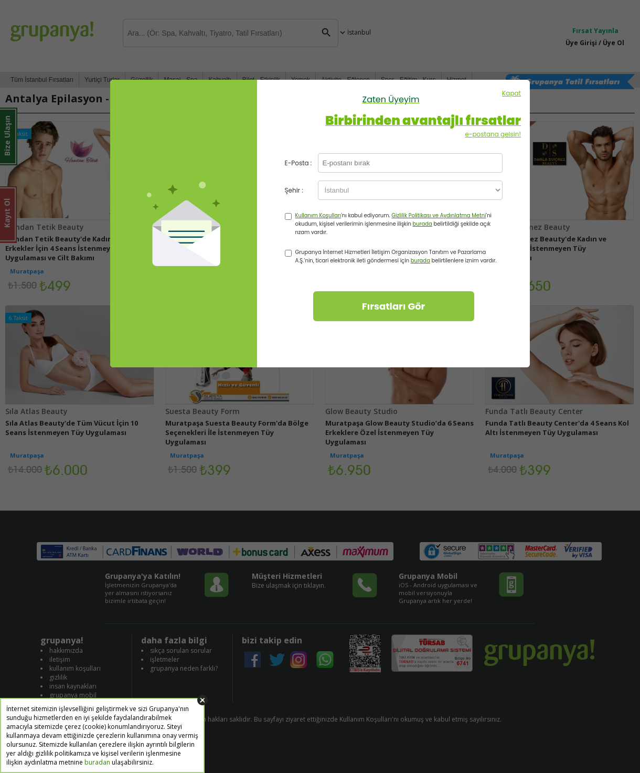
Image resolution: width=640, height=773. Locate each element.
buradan (97, 762)
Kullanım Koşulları (318, 215)
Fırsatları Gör (393, 306)
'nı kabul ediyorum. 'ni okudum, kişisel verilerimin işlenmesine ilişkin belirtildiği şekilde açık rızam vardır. (393, 223)
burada (422, 224)
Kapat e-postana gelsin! (391, 114)
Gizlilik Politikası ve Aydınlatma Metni (438, 215)
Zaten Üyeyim (391, 99)
